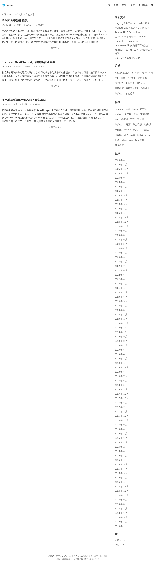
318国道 (144, 129)
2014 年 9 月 (121, 499)
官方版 (143, 109)
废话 (124, 5)
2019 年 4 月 (121, 354)
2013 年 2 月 (121, 526)
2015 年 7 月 (121, 455)
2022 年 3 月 (121, 279)
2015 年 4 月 (121, 468)
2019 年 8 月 (121, 341)
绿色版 (118, 129)
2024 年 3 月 (121, 252)
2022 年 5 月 (121, 274)
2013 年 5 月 (121, 517)
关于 (132, 5)
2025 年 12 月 (122, 169)
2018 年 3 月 (121, 389)
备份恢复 (139, 140)
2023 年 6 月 (121, 257)
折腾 (150, 72)
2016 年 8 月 (121, 429)
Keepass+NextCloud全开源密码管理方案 (28, 62)
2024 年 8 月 (121, 235)
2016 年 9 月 (121, 424)
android (118, 114)
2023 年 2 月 (121, 261)
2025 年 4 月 (121, 199)
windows (119, 109)
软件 (144, 72)
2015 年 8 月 (121, 451)
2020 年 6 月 (121, 296)
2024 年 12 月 (122, 217)
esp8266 (141, 135)
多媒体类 (145, 88)
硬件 (135, 114)
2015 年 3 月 (121, 473)
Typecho (79, 556)
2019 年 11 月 (122, 327)
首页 (107, 5)
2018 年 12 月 (122, 367)
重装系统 (144, 114)
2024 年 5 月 (121, 244)
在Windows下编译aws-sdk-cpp (130, 36)
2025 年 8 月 (121, 182)
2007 (52, 556)
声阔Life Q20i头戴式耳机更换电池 (132, 27)
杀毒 (132, 135)
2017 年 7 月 (121, 407)
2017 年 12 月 (122, 393)
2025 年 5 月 (121, 195)
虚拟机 (124, 119)
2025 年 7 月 (121, 186)
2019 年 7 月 (121, 345)
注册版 (147, 124)
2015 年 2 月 (121, 477)
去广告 (127, 114)
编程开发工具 (132, 88)
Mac (117, 119)
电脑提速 (119, 145)
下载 (132, 119)
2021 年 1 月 (121, 288)
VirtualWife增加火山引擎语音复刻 (132, 45)
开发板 (140, 119)
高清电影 (119, 88)
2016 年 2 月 (121, 446)
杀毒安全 (130, 83)
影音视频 (137, 124)
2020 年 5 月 (121, 301)
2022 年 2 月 (121, 283)
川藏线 (118, 135)
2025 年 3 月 (121, 204)
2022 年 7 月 (121, 266)
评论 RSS (120, 544)
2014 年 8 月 (121, 504)
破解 (128, 109)
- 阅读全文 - (55, 48)
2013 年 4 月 (121, 521)
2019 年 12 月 (122, 323)
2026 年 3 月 (121, 160)
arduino (127, 129)
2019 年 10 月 (122, 332)
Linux (135, 109)
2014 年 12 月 (122, 486)
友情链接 (143, 5)
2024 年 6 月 (121, 239)
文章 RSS (120, 540)
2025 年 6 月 (121, 191)
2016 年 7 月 (121, 433)
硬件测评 (136, 72)
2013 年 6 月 (121, 513)
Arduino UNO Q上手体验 (127, 32)
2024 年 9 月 (121, 230)
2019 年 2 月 (121, 358)
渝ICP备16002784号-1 (65, 559)
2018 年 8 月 (121, 371)
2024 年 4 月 (121, 248)
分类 (116, 5)
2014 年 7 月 (121, 508)
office (124, 140)
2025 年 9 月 (121, 177)
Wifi (131, 140)
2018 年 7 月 (121, 376)
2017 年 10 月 (122, 398)
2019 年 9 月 (121, 336)
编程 (135, 129)
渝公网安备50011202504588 (87, 559)
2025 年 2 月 (121, 208)
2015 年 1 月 (121, 482)
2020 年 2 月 (121, 314)
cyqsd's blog (65, 556)
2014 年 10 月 (122, 495)
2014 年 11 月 (122, 490)
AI (149, 135)
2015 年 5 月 (121, 464)
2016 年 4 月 (121, 442)
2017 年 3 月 (121, 411)
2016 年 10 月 (122, 420)
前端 (123, 78)
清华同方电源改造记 (15, 20)
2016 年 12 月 (122, 416)
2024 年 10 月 (122, 226)
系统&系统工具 (122, 72)
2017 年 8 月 (121, 402)
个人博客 (131, 78)
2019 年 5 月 (121, 349)
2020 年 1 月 (121, 319)
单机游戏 (130, 93)
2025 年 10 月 (122, 173)
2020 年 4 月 (121, 305)
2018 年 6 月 (121, 380)
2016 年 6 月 (121, 438)
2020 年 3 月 (121, 310)
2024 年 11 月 (122, 221)
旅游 (126, 135)
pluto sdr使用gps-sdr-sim (127, 41)
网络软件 (119, 83)
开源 (128, 124)
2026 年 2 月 (121, 164)
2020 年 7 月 (121, 292)
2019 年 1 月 (121, 363)
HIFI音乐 (140, 83)
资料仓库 (142, 78)
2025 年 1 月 (121, 213)
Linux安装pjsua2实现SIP (127, 58)
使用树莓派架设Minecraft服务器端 (24, 100)
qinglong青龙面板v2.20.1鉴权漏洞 (132, 23)
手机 (117, 78)
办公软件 (119, 93)
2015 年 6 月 (121, 460)
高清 (117, 140)
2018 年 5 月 (121, 385)
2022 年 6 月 (121, 270)
